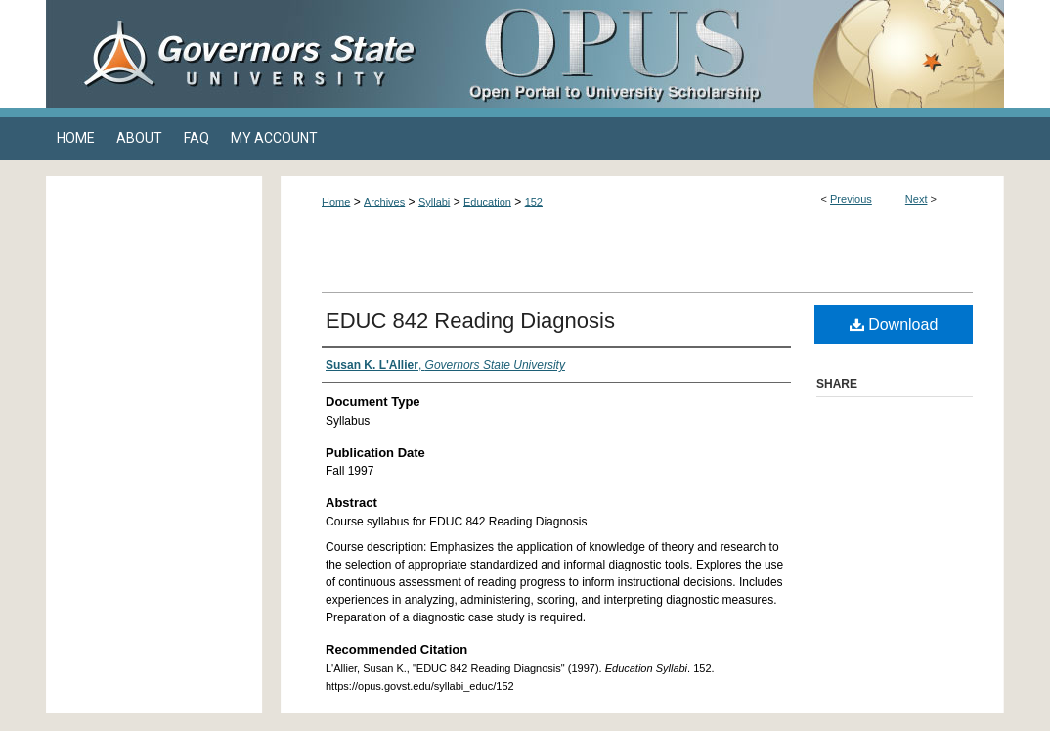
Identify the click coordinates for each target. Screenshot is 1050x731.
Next (916, 199)
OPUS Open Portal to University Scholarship (720, 54)
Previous (851, 199)
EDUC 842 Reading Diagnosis (470, 320)
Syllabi (434, 201)
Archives (384, 201)
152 (534, 201)
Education (487, 201)
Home (336, 201)
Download (894, 324)
